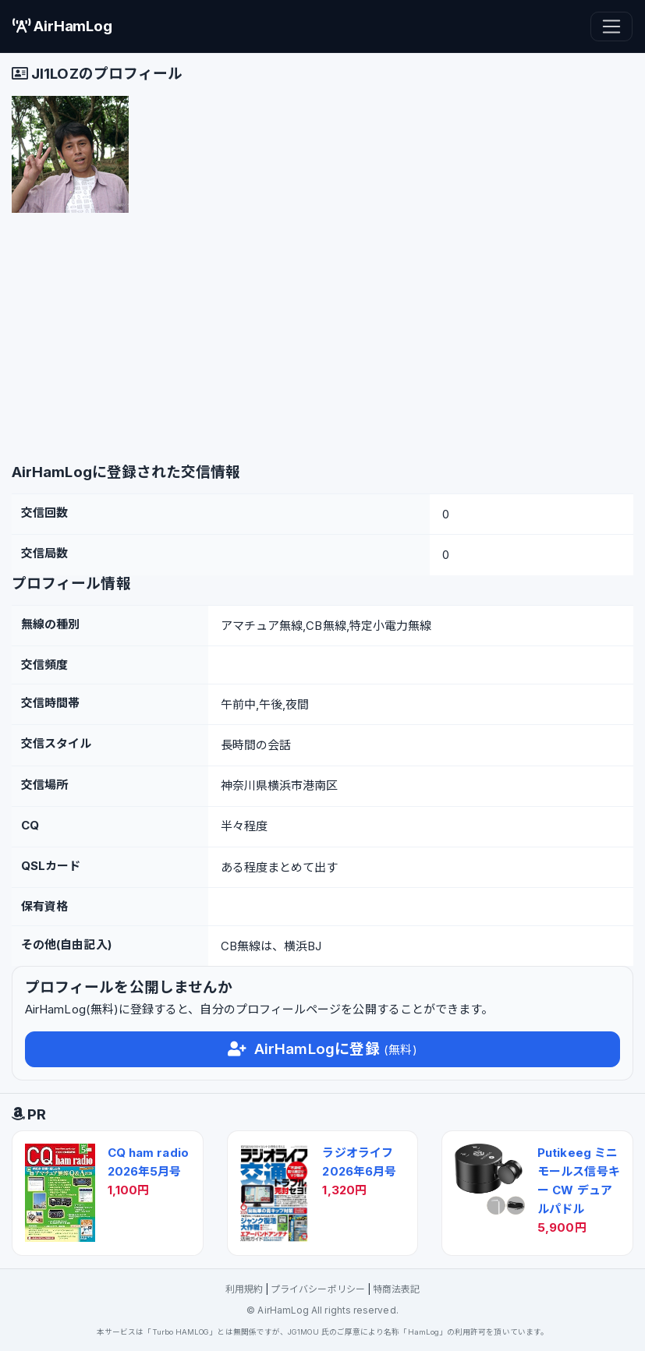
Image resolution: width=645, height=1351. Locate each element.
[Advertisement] (322, 342)
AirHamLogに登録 (322, 1049)
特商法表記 (396, 1289)
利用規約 (244, 1289)
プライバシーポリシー (318, 1289)
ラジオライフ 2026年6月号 (359, 1162)
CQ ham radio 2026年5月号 (148, 1162)
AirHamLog (62, 26)
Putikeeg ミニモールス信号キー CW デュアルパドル (578, 1180)
